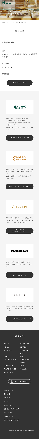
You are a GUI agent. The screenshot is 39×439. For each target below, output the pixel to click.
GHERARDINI (9, 365)
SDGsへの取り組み (12, 409)
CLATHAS (24, 347)
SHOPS (7, 398)
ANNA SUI (8, 350)
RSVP (22, 365)
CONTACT (8, 416)
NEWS (6, 401)
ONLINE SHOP (19, 381)
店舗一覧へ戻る (19, 83)
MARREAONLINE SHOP (22, 275)
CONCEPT (8, 390)
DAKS (6, 356)
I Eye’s (6, 347)
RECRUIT (8, 413)
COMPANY (8, 405)
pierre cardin (25, 344)
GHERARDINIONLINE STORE (21, 230)
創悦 (21, 356)
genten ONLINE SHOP (20, 186)
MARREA (23, 369)
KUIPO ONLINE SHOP (20, 137)
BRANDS (19, 336)
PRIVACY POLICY (12, 420)
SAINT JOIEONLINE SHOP (22, 319)
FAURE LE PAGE (10, 369)
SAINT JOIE (8, 372)
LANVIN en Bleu (10, 359)
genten (6, 344)
